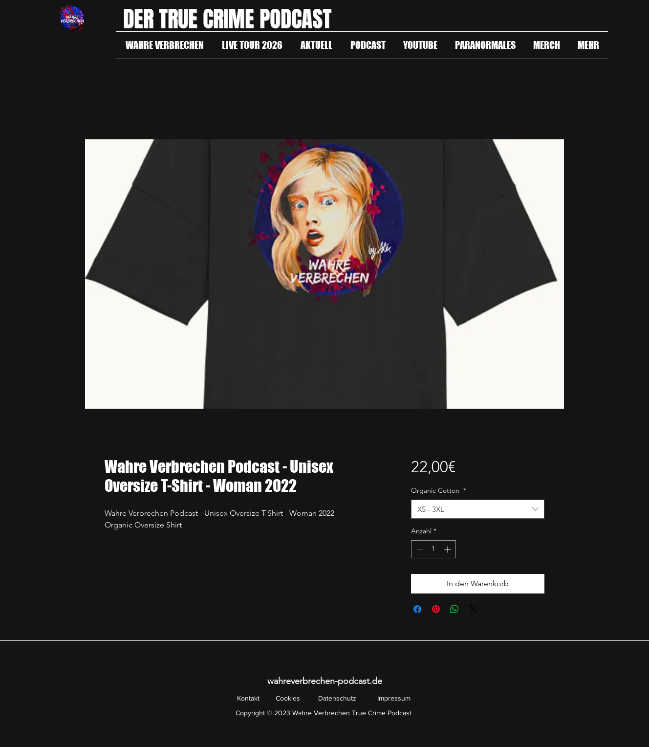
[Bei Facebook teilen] (417, 609)
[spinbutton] (433, 549)
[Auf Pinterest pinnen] (436, 609)
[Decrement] (418, 549)
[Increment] (448, 549)
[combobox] (477, 509)
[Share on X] (473, 609)
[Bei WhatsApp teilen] (454, 609)
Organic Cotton (438, 490)
